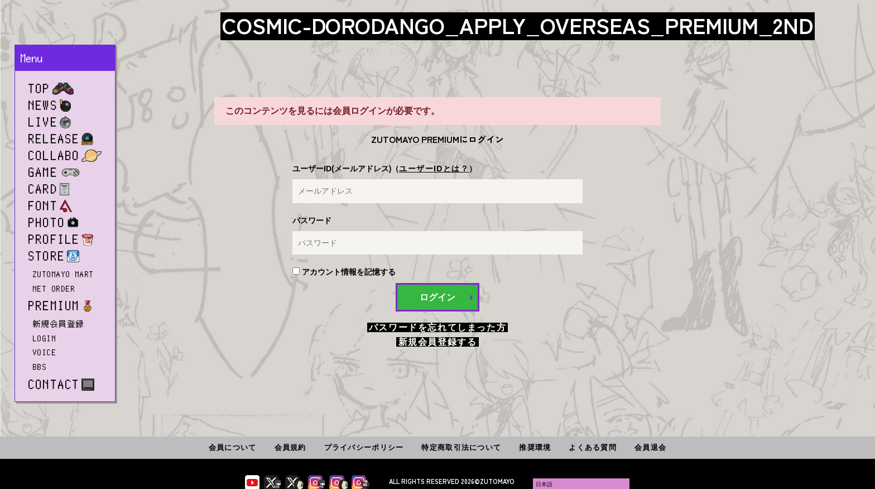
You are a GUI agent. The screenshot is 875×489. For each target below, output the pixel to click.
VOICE (44, 352)
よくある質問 (593, 447)
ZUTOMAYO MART (63, 274)
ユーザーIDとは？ (434, 168)
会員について (233, 447)
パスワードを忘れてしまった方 (437, 327)
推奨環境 (535, 447)
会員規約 (290, 447)
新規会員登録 (59, 323)
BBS (40, 366)
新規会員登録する (437, 342)
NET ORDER (54, 288)
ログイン (437, 297)
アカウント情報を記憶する (344, 271)
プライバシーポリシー (364, 447)
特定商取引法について (461, 447)
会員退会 (650, 447)
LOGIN (44, 338)
